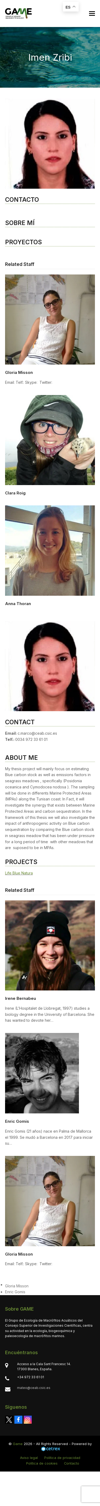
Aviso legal (29, 1457)
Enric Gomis (17, 1121)
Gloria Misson (19, 372)
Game (18, 1444)
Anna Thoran (18, 603)
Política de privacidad (62, 1457)
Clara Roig (15, 492)
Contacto (71, 1463)
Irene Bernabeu (20, 998)
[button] (92, 13)
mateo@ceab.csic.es (33, 1388)
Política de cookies (42, 1463)
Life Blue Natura (19, 873)
